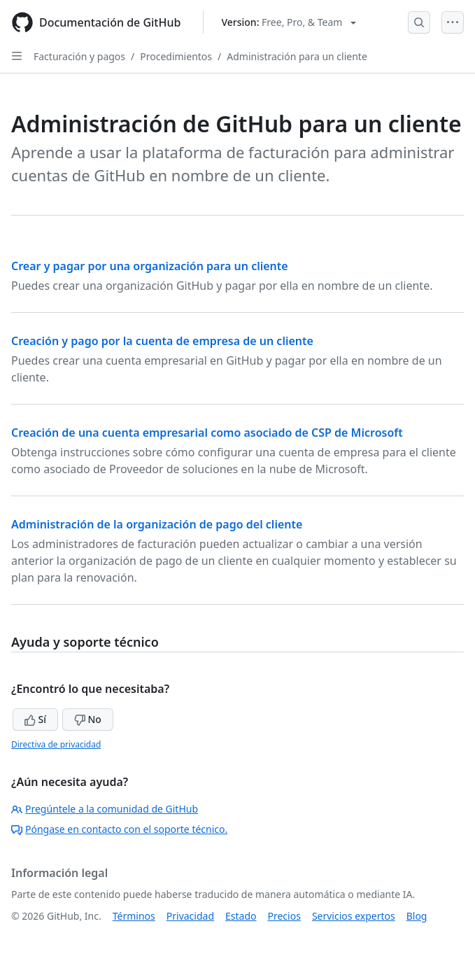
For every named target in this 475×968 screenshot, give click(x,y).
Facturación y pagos (79, 56)
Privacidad (190, 916)
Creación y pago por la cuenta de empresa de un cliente (162, 341)
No (87, 719)
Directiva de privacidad (56, 744)
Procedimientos (176, 56)
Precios (284, 916)
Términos (134, 916)
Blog (416, 916)
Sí (35, 719)
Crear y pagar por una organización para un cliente (149, 266)
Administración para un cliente (297, 56)
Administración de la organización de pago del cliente (156, 524)
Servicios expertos (353, 916)
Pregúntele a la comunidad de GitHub (104, 808)
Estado (240, 916)
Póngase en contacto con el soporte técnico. (119, 829)
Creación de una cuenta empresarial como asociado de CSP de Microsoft (207, 432)
